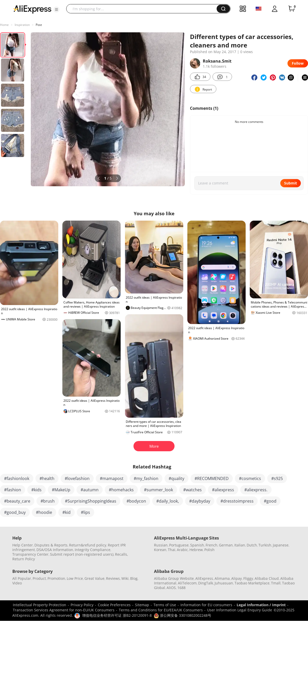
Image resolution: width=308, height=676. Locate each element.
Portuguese (179, 545)
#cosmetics (250, 478)
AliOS (171, 587)
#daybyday (199, 501)
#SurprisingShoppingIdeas (90, 501)
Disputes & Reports (51, 545)
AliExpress (204, 578)
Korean (160, 549)
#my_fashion (146, 478)
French (211, 545)
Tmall (276, 583)
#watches (192, 490)
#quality (176, 478)
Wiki (125, 578)
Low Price (75, 578)
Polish (209, 549)
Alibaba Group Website (174, 578)
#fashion (12, 490)
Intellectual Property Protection (39, 604)
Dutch (252, 545)
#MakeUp (61, 490)
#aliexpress (223, 490)
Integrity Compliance (92, 549)
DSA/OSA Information (54, 549)
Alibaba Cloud (267, 578)
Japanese (280, 545)
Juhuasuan (224, 583)
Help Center (22, 545)
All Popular (21, 578)
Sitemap (142, 604)
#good (270, 501)
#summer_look (158, 490)
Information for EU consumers (206, 604)
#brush (48, 501)
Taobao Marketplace (252, 583)
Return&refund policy (87, 545)
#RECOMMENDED (212, 478)
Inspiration (22, 25)
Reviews (113, 578)
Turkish (264, 545)
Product (39, 578)
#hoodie (44, 512)
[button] (56, 9)
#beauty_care (17, 501)
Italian (239, 545)
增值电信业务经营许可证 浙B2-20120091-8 (117, 615)
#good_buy (15, 512)
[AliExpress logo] (32, 9)
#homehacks (121, 490)
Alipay (236, 578)
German (226, 545)
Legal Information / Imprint (261, 604)
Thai (171, 549)
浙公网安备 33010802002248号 (182, 615)
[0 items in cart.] (291, 9)
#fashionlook (16, 478)
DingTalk (205, 583)
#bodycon (136, 501)
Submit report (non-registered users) (81, 554)
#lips (85, 512)
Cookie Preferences (114, 604)
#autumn (90, 490)
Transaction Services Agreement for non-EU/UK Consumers (63, 610)
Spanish (197, 545)
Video (17, 583)
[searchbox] (143, 8)
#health (47, 478)
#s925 (277, 478)
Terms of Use (164, 604)
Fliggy (248, 578)
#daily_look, (167, 501)
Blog (134, 578)
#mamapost (111, 478)
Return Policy (23, 558)
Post (39, 25)
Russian (161, 545)
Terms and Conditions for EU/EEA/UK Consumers (161, 610)
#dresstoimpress (237, 501)
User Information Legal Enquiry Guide (239, 610)
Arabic (182, 549)
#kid (66, 512)
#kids (36, 490)
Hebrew (196, 549)
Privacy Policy (82, 604)
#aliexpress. (255, 490)
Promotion (56, 578)
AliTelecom (187, 583)
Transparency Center (30, 554)
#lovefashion (77, 478)
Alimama (222, 578)
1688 (181, 587)
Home (4, 25)
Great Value (94, 578)
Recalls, (121, 554)
